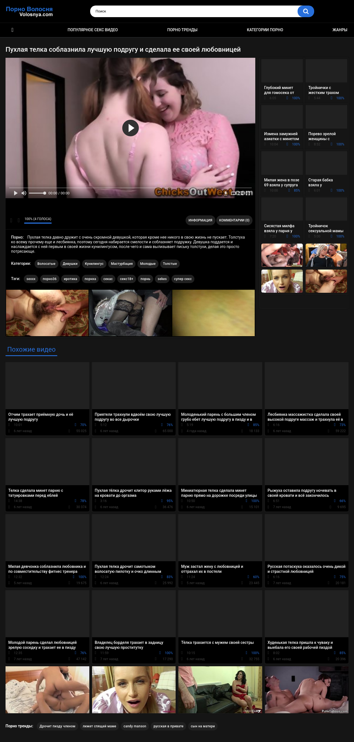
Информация (200, 220)
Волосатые (46, 264)
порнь (145, 279)
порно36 (50, 279)
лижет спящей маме (99, 726)
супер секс (183, 279)
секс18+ (126, 279)
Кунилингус (94, 264)
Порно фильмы (12, 30)
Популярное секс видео (93, 30)
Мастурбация (122, 264)
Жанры (339, 30)
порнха (90, 279)
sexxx (31, 279)
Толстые (170, 264)
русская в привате (168, 726)
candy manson (135, 726)
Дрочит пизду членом (57, 726)
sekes (162, 279)
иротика (70, 279)
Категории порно (265, 30)
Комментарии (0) (234, 220)
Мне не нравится (18, 220)
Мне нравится (11, 220)
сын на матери (203, 726)
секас (108, 279)
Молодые (148, 264)
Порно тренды (182, 30)
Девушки (70, 264)
